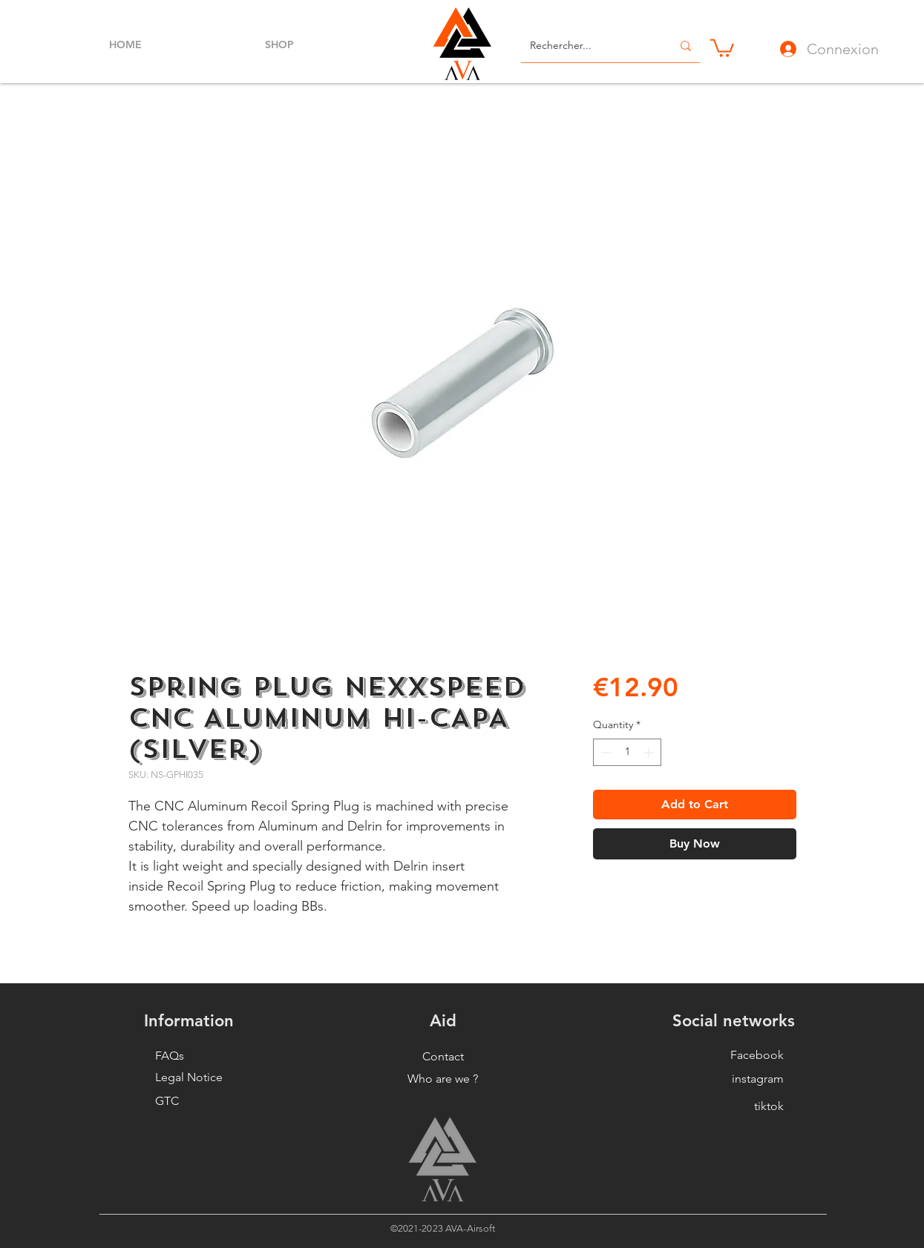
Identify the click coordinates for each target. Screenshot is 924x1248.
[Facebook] (742, 1055)
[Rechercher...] (589, 46)
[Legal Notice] (196, 1077)
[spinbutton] (627, 752)
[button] (722, 47)
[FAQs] (196, 1056)
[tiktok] (742, 1106)
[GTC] (196, 1101)
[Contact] (443, 1057)
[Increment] (649, 752)
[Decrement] (604, 752)
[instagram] (742, 1079)
